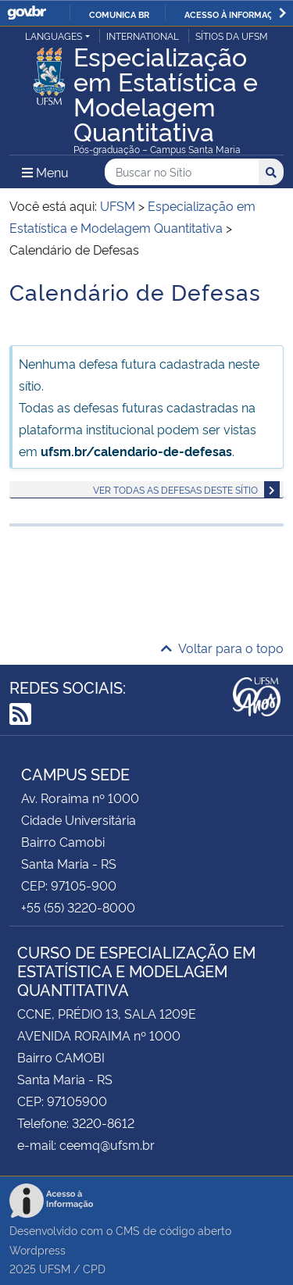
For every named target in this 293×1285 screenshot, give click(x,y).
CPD (94, 1268)
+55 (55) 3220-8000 (78, 907)
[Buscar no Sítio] (181, 172)
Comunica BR (119, 14)
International (142, 35)
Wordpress (37, 1249)
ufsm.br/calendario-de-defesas (136, 450)
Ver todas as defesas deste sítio (175, 489)
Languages (53, 35)
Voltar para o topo (222, 647)
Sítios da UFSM (231, 35)
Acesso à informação (234, 14)
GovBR (26, 12)
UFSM (54, 1268)
